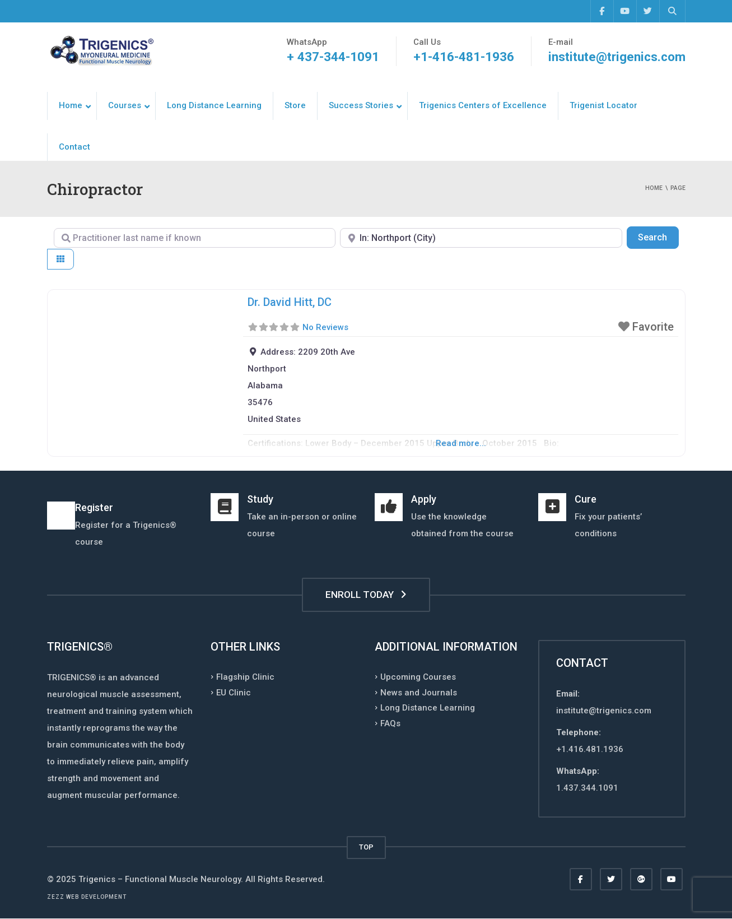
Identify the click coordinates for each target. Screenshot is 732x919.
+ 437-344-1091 (331, 56)
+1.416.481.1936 (589, 749)
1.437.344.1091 (587, 788)
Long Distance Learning (427, 708)
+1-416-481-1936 (461, 56)
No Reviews (325, 327)
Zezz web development (87, 897)
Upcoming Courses (418, 677)
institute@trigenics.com (616, 56)
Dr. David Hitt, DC (290, 302)
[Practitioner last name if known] (195, 238)
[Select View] (60, 259)
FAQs (390, 723)
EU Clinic (233, 692)
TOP (366, 847)
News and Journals (418, 692)
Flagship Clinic (245, 677)
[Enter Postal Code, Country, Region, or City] (481, 238)
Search (658, 236)
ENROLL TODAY (366, 594)
